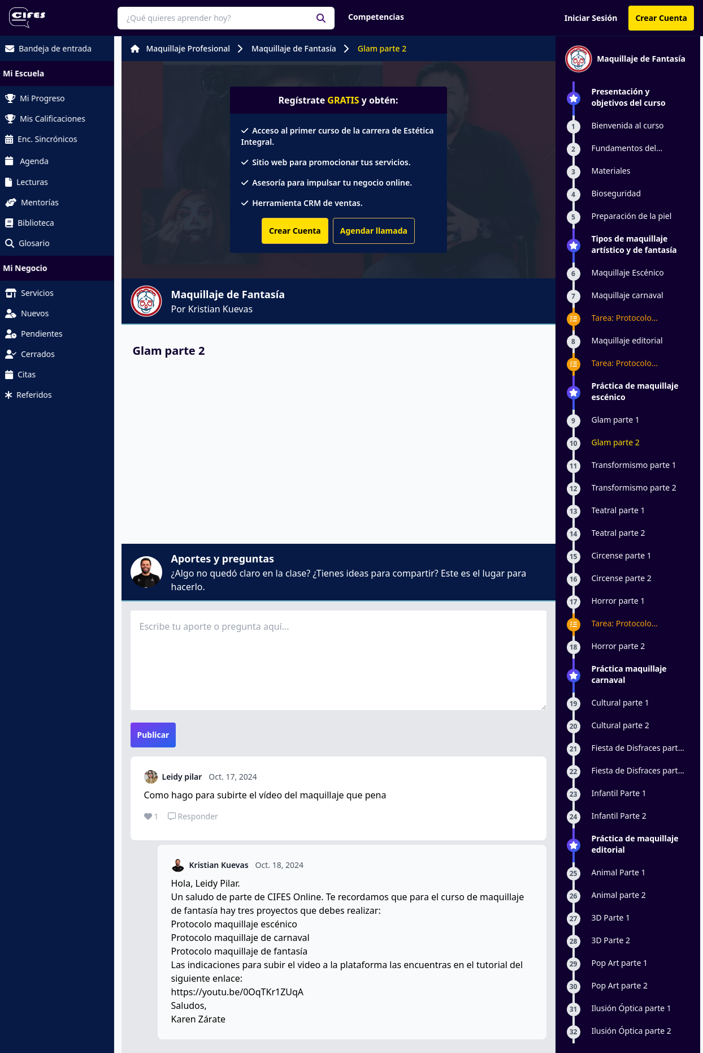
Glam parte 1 (616, 419)
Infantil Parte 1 (619, 793)
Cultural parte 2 (620, 725)
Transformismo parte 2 (634, 487)
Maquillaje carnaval (627, 295)
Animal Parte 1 (619, 872)
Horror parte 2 (618, 646)
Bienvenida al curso (628, 125)
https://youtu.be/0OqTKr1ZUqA (237, 992)
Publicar (153, 734)
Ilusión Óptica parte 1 (631, 1008)
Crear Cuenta (661, 17)
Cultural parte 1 (620, 702)
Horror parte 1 (618, 600)
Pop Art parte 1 (620, 962)
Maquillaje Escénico (628, 272)
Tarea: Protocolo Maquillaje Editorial (627, 363)
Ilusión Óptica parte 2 (631, 1030)
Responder (193, 816)
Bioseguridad (616, 193)
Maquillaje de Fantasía (293, 48)
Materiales (611, 170)
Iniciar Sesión (591, 17)
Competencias (376, 16)
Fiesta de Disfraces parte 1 (637, 748)
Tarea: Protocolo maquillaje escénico (628, 623)
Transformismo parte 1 (634, 464)
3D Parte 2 (611, 940)
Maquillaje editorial (627, 340)
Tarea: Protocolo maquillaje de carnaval (633, 318)
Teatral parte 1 (618, 510)
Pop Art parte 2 (620, 985)
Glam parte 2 (382, 48)
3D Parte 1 (611, 917)
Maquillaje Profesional (188, 48)
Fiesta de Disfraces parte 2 (637, 770)
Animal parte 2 (619, 894)
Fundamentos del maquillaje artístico (627, 148)
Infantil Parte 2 (619, 815)
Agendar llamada (373, 230)
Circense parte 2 (622, 578)
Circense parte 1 (622, 555)
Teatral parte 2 (618, 532)
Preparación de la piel (632, 215)
